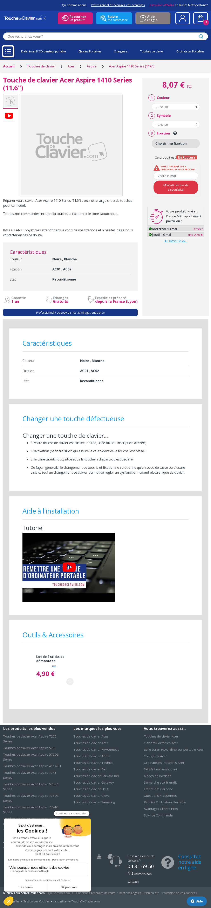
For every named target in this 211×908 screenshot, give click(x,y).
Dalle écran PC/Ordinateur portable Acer (174, 749)
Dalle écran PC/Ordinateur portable (43, 51)
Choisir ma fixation (171, 143)
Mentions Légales (130, 893)
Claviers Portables (90, 51)
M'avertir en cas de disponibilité (176, 187)
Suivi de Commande (158, 815)
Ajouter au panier (70, 681)
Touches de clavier (152, 51)
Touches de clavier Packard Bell (96, 776)
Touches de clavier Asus (90, 736)
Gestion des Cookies (36, 901)
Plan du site (151, 893)
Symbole (159, 116)
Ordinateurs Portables (190, 51)
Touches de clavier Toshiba (93, 763)
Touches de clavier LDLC (91, 789)
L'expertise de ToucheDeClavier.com (76, 901)
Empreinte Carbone (158, 789)
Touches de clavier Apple (91, 756)
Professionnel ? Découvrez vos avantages (118, 5)
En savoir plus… (175, 240)
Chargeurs (120, 51)
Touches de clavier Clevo (91, 795)
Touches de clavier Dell (90, 769)
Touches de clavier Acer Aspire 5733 (29, 748)
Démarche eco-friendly (160, 782)
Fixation (159, 133)
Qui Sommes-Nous (60, 893)
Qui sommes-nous (74, 5)
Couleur (158, 98)
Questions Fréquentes (160, 795)
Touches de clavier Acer (90, 743)
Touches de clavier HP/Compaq (96, 749)
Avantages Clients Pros (161, 809)
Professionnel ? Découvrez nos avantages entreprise (70, 312)
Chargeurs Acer (155, 756)
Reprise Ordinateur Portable (165, 802)
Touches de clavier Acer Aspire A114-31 (32, 766)
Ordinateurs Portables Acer (164, 763)
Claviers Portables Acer (161, 743)
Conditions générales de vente (95, 893)
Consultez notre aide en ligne (189, 862)
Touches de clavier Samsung (94, 802)
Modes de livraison (157, 776)
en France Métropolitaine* (179, 5)
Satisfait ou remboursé (160, 769)
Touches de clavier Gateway (93, 782)
